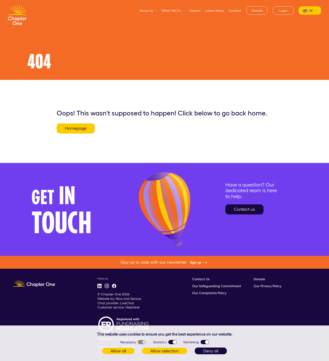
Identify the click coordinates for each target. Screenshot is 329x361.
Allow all (118, 351)
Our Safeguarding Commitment (216, 286)
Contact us (244, 209)
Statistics (165, 342)
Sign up (198, 263)
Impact (195, 10)
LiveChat (127, 303)
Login (283, 10)
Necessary (133, 342)
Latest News (214, 10)
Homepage (75, 128)
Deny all (210, 351)
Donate (257, 10)
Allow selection (164, 351)
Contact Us (201, 279)
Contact (235, 10)
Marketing (196, 342)
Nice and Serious (128, 298)
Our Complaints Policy (209, 293)
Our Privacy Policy (267, 286)
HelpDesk (132, 307)
